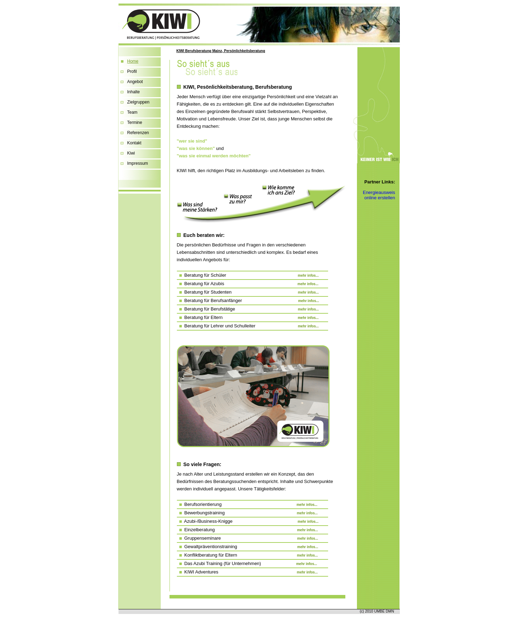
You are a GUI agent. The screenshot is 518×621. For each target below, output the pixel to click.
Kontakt (134, 142)
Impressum (137, 163)
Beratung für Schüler (248, 275)
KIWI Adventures (247, 572)
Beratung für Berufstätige (248, 309)
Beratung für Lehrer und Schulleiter (248, 325)
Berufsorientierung (247, 504)
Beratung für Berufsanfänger (248, 300)
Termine (134, 122)
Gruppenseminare (247, 538)
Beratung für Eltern (248, 317)
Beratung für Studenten (248, 292)
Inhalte (133, 91)
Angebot (135, 81)
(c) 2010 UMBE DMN (377, 611)
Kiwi (131, 153)
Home (133, 61)
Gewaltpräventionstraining (247, 546)
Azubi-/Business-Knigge (248, 521)
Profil (132, 71)
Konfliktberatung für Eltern (247, 555)
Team (132, 112)
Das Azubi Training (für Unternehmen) (247, 563)
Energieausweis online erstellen (379, 195)
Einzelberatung (247, 529)
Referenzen (138, 132)
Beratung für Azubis (248, 283)
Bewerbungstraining (247, 512)
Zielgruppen (138, 102)
